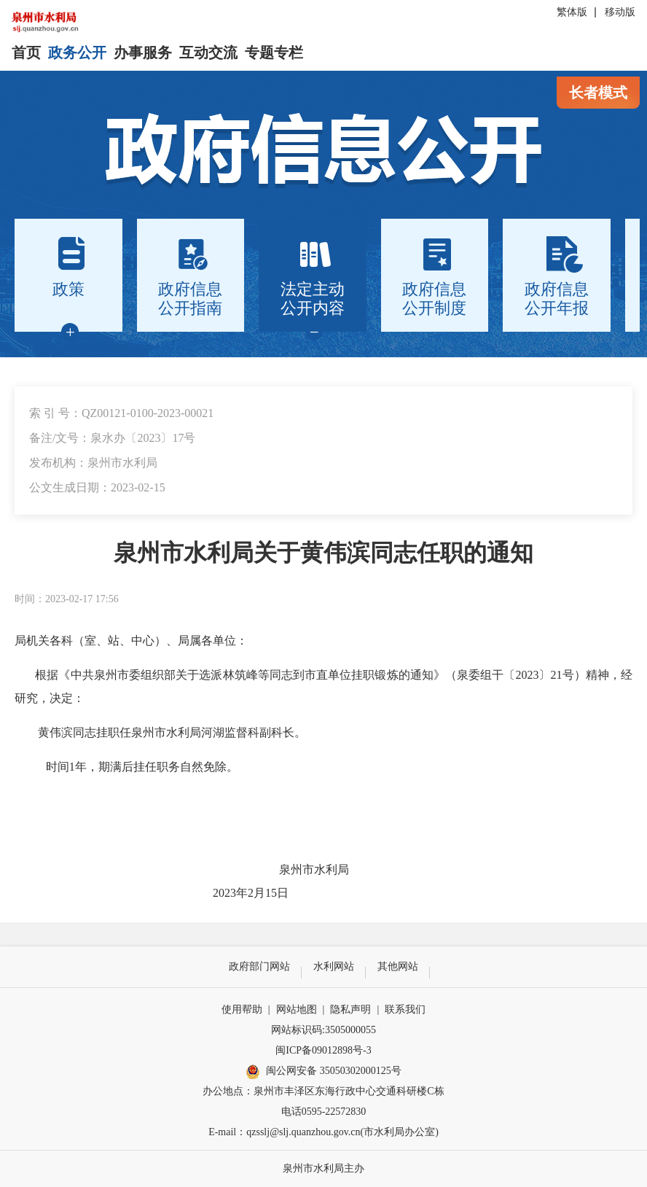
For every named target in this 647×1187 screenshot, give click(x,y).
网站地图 (296, 1009)
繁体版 (572, 12)
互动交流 (208, 52)
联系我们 (405, 1009)
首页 (26, 52)
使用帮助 (241, 1009)
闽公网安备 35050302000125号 (323, 1072)
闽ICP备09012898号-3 (323, 1050)
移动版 (620, 12)
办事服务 (143, 52)
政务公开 (77, 52)
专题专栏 (274, 52)
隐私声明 (350, 1009)
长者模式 (598, 93)
